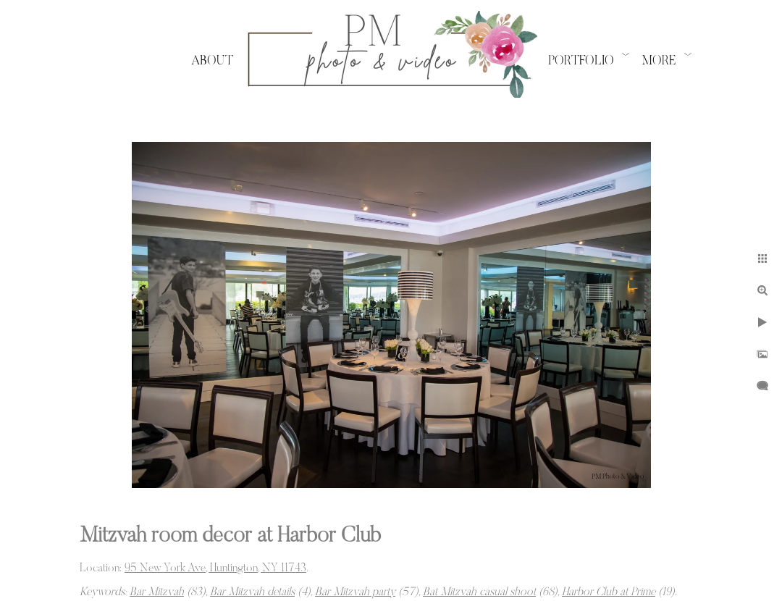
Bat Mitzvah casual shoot (479, 592)
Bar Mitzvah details (252, 592)
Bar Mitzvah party (355, 592)
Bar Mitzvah (157, 592)
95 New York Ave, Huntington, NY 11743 (215, 568)
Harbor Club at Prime (608, 592)
